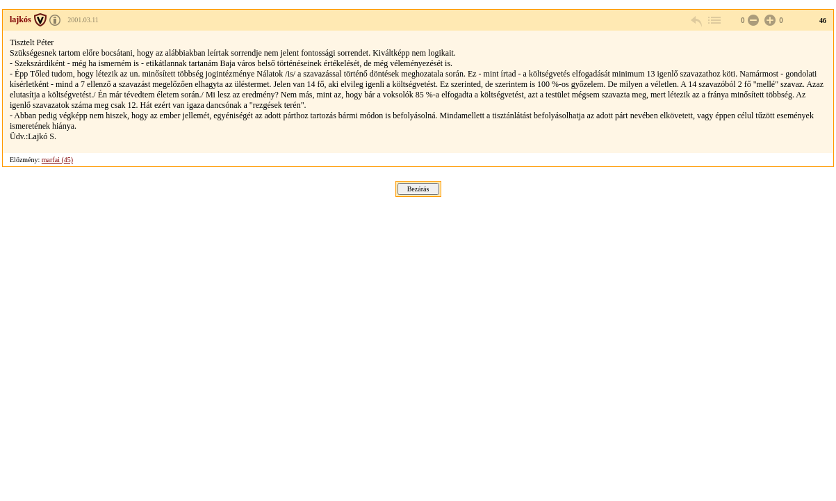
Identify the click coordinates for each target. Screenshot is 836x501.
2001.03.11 (83, 20)
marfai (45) (57, 160)
